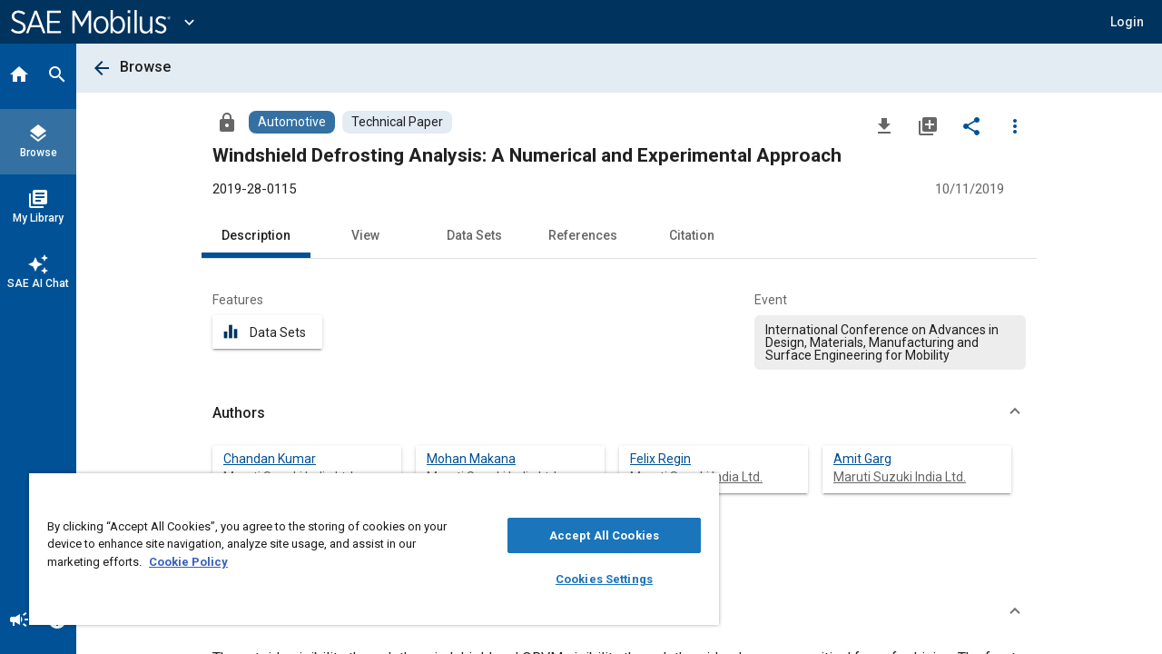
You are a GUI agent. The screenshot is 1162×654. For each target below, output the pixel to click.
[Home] (19, 76)
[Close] (684, 493)
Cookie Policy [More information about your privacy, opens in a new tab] (188, 562)
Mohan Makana (471, 458)
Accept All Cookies (590, 535)
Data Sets (474, 235)
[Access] (227, 122)
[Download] (884, 125)
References (582, 235)
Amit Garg (862, 458)
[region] (366, 549)
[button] (1127, 21)
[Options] (1015, 125)
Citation (691, 235)
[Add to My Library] (928, 125)
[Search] (57, 76)
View (365, 235)
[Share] (971, 125)
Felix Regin (660, 458)
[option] (890, 342)
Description (256, 235)
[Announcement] (19, 621)
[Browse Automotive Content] (292, 122)
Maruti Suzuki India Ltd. (899, 477)
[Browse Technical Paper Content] (397, 122)
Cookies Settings (590, 579)
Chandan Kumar (269, 458)
